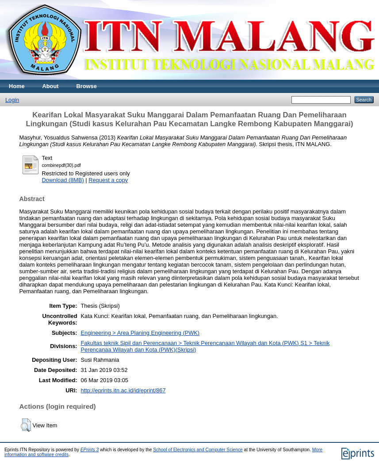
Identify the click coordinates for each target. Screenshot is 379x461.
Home (17, 86)
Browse (87, 86)
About (50, 86)
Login (12, 100)
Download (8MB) (63, 180)
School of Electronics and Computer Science (198, 449)
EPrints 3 (89, 449)
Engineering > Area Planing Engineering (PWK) (140, 332)
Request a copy (108, 180)
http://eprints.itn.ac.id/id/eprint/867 (123, 390)
